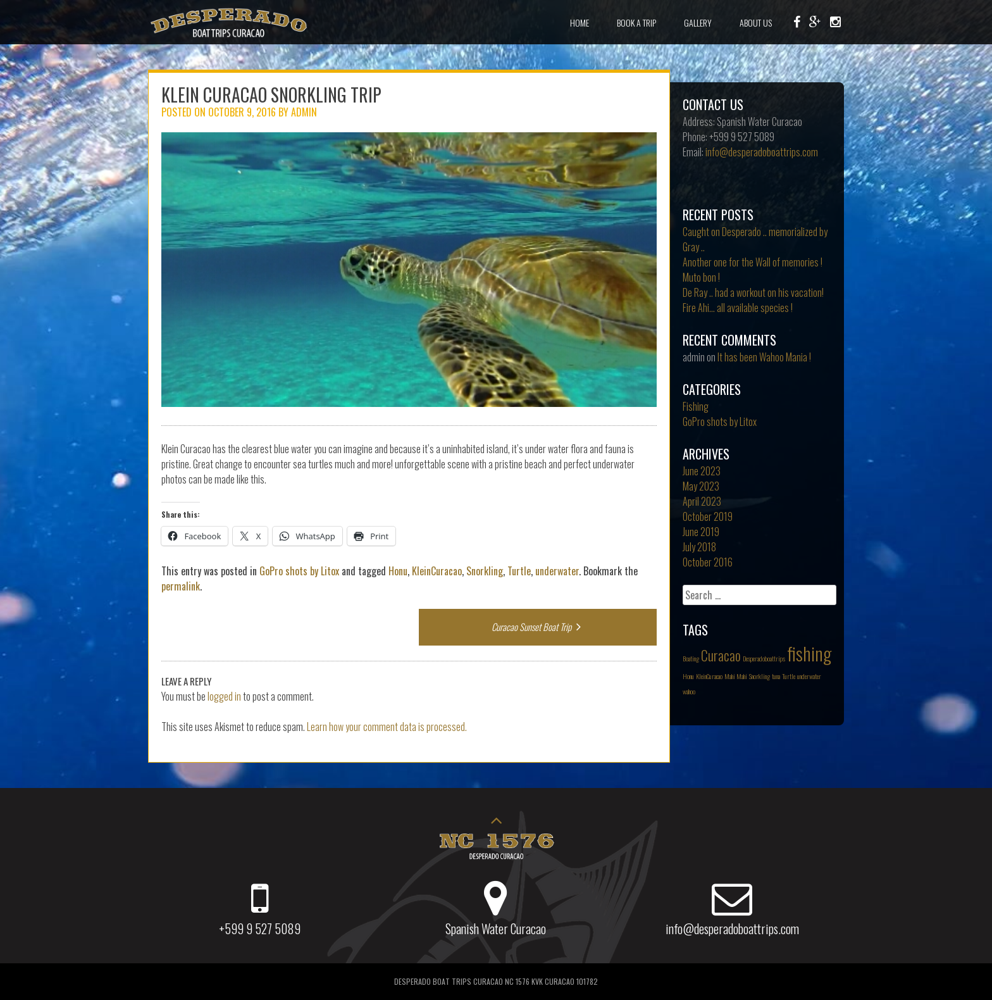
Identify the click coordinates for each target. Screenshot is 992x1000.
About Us (756, 22)
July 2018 (699, 546)
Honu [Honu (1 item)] (688, 676)
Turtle (519, 570)
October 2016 (708, 562)
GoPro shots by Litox (299, 570)
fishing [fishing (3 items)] (809, 652)
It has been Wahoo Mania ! (764, 357)
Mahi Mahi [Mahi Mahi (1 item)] (735, 676)
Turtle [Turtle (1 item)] (788, 676)
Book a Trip (636, 22)
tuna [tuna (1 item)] (776, 676)
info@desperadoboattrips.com (761, 151)
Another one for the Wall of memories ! (752, 262)
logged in (224, 696)
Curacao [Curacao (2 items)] (721, 655)
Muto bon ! (701, 277)
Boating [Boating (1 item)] (691, 658)
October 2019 (708, 516)
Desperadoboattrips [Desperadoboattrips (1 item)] (764, 658)
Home (579, 22)
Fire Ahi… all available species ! (738, 307)
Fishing (696, 406)
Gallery (698, 22)
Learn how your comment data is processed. (387, 726)
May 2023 (701, 486)
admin (304, 112)
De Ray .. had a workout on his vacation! (753, 292)
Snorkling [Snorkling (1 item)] (759, 676)
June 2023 (702, 470)
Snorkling (484, 570)
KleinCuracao (437, 570)
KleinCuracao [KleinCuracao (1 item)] (709, 676)
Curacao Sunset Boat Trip (538, 627)
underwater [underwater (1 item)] (809, 676)
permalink (180, 586)
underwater (557, 570)
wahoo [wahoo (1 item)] (689, 691)
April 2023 (702, 501)
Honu (397, 570)
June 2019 (701, 531)
